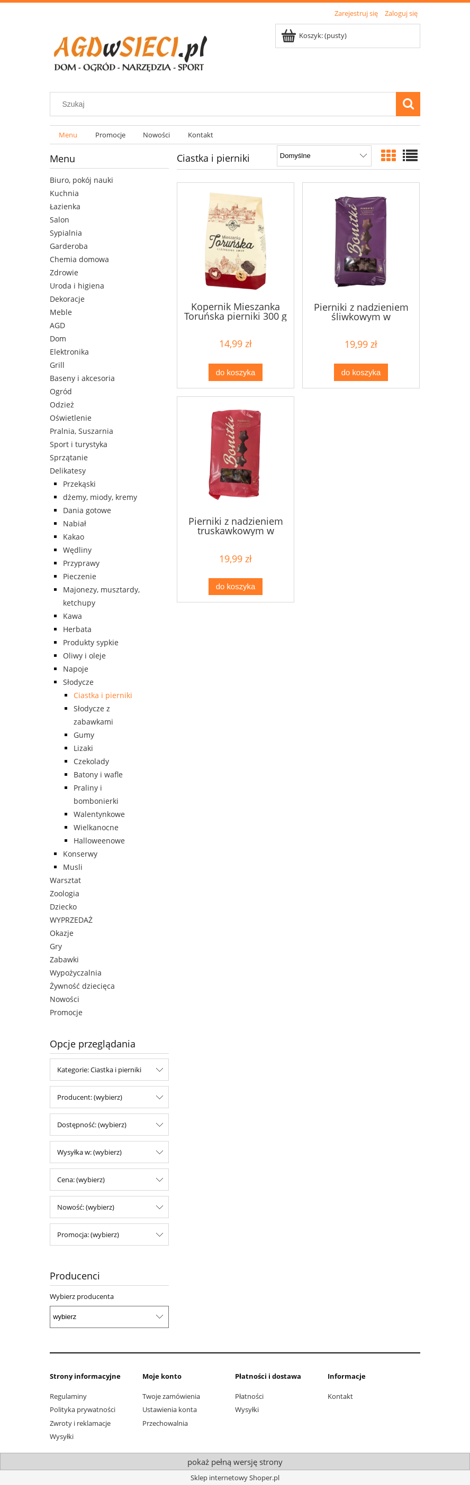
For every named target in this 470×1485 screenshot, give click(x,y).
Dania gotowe (87, 510)
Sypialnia (66, 233)
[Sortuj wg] (324, 155)
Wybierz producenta (82, 1296)
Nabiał (74, 523)
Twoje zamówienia (171, 1396)
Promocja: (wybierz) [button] (88, 1234)
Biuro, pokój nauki (81, 180)
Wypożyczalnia (76, 973)
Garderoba (69, 246)
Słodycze (78, 682)
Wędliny (77, 550)
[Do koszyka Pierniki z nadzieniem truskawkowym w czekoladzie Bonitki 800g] (236, 587)
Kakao (73, 537)
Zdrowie (64, 272)
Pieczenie (79, 576)
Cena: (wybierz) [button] (81, 1179)
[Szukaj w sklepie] (225, 104)
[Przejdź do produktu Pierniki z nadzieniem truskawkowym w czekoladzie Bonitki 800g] (235, 455)
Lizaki (83, 748)
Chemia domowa (79, 259)
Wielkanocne (96, 827)
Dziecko (63, 907)
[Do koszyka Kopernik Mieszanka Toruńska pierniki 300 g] (236, 372)
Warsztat (65, 880)
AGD (57, 325)
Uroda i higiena (77, 286)
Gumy (84, 735)
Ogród (61, 391)
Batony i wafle (98, 774)
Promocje (66, 1012)
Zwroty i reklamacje (80, 1423)
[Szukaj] (408, 104)
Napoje (75, 669)
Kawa (72, 616)
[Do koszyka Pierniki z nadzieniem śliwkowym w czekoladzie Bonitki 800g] (361, 372)
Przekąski (79, 484)
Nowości (64, 999)
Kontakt (340, 1396)
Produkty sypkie (91, 642)
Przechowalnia (165, 1423)
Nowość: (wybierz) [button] (85, 1207)
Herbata (77, 629)
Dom (58, 338)
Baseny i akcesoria (82, 378)
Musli (73, 867)
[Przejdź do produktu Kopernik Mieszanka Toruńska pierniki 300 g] (235, 241)
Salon (59, 220)
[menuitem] (68, 135)
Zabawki (64, 959)
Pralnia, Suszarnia (81, 431)
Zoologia (64, 893)
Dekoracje (67, 299)
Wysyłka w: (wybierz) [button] (89, 1152)
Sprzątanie (69, 457)
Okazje (62, 933)
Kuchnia (64, 193)
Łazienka (65, 206)
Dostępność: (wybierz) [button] (91, 1124)
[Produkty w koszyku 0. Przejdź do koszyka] (315, 35)
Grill (57, 365)
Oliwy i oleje (84, 656)
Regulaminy (68, 1396)
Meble (61, 312)
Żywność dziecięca (82, 986)
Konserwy (80, 854)
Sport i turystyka (78, 444)
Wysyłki (62, 1436)
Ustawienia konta (169, 1409)
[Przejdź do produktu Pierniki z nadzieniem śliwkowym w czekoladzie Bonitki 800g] (361, 241)
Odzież (62, 405)
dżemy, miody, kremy (100, 497)
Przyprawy (81, 563)
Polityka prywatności (82, 1409)
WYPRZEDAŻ (71, 920)
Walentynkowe (99, 814)
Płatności (249, 1396)
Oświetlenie (71, 418)
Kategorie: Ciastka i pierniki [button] (99, 1069)
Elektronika (69, 352)
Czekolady (91, 761)
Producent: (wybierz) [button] (89, 1097)
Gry (56, 946)
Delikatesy (68, 471)
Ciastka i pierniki (103, 695)
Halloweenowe (99, 841)
